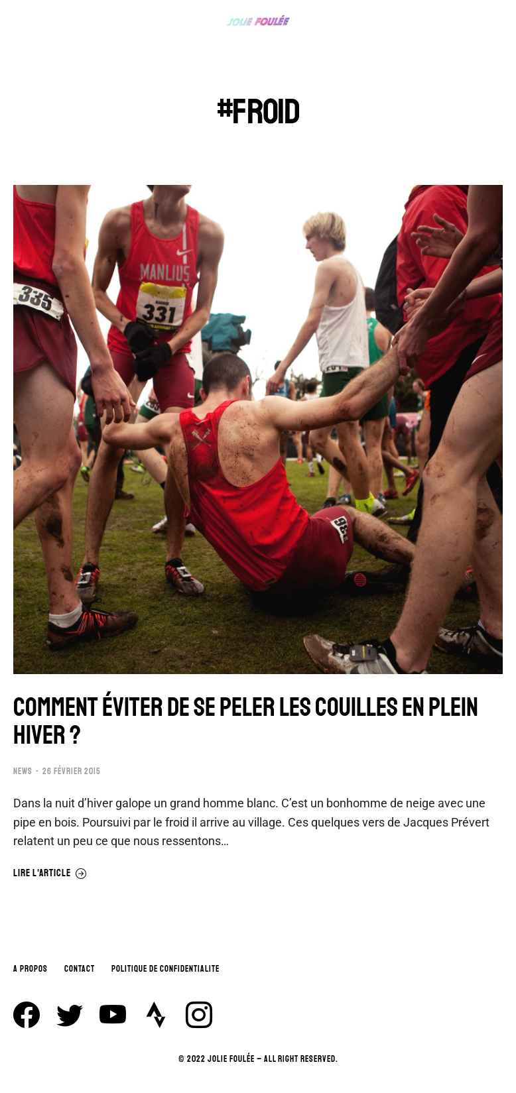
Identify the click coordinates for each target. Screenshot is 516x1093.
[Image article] (258, 429)
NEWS (22, 773)
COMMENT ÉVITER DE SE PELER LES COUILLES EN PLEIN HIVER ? (252, 723)
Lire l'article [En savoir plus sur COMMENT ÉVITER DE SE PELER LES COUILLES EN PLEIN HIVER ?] (50, 875)
